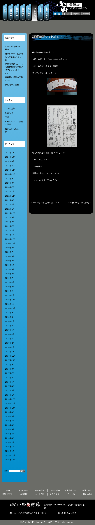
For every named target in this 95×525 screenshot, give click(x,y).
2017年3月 (10, 390)
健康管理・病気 (71, 490)
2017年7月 (10, 373)
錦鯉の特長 (55, 490)
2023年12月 (10, 170)
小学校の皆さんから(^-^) (79, 203)
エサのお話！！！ (13, 108)
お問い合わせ (87, 494)
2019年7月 (10, 278)
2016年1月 (10, 447)
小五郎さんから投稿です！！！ (45, 203)
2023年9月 (10, 179)
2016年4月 (10, 434)
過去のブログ (55, 494)
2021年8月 (10, 222)
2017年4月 (10, 386)
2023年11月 (10, 174)
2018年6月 (10, 326)
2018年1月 (10, 347)
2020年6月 (10, 256)
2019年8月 (10, 274)
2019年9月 (10, 269)
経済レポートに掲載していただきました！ (14, 57)
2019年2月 (10, 291)
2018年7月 (10, 321)
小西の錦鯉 (24, 490)
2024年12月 (10, 153)
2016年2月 (10, 442)
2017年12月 (10, 352)
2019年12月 (10, 265)
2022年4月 (10, 204)
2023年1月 (10, 191)
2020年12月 (10, 239)
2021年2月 (10, 230)
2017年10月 (10, 360)
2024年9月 (10, 161)
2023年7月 (10, 187)
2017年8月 (10, 369)
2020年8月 (10, 248)
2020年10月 (10, 243)
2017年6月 (10, 378)
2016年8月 (10, 416)
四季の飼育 (87, 490)
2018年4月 (10, 334)
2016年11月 (10, 403)
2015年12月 (10, 451)
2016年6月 (10, 425)
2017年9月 (10, 365)
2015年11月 (10, 455)
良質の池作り (8, 494)
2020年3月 (10, 261)
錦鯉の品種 (39, 490)
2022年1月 (10, 209)
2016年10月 (10, 408)
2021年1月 (10, 235)
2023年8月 (10, 183)
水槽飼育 (24, 494)
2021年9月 (10, 217)
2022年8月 (10, 200)
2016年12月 (10, 399)
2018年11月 (10, 304)
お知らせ (9, 113)
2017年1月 (10, 395)
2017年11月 (10, 356)
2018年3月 (10, 339)
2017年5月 (10, 382)
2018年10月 (10, 308)
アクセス (71, 494)
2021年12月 (10, 213)
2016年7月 (10, 421)
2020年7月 (10, 252)
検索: (6, 471)
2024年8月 (10, 166)
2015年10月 (10, 460)
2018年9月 (10, 313)
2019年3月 (10, 287)
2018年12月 (10, 300)
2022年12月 (10, 196)
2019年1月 (10, 295)
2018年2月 (10, 343)
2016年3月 (10, 438)
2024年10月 (10, 157)
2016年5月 (10, 429)
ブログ (8, 117)
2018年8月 (10, 317)
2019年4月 (10, 282)
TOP (8, 490)
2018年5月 (10, 330)
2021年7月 (10, 226)
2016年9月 (10, 412)
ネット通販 (39, 494)
